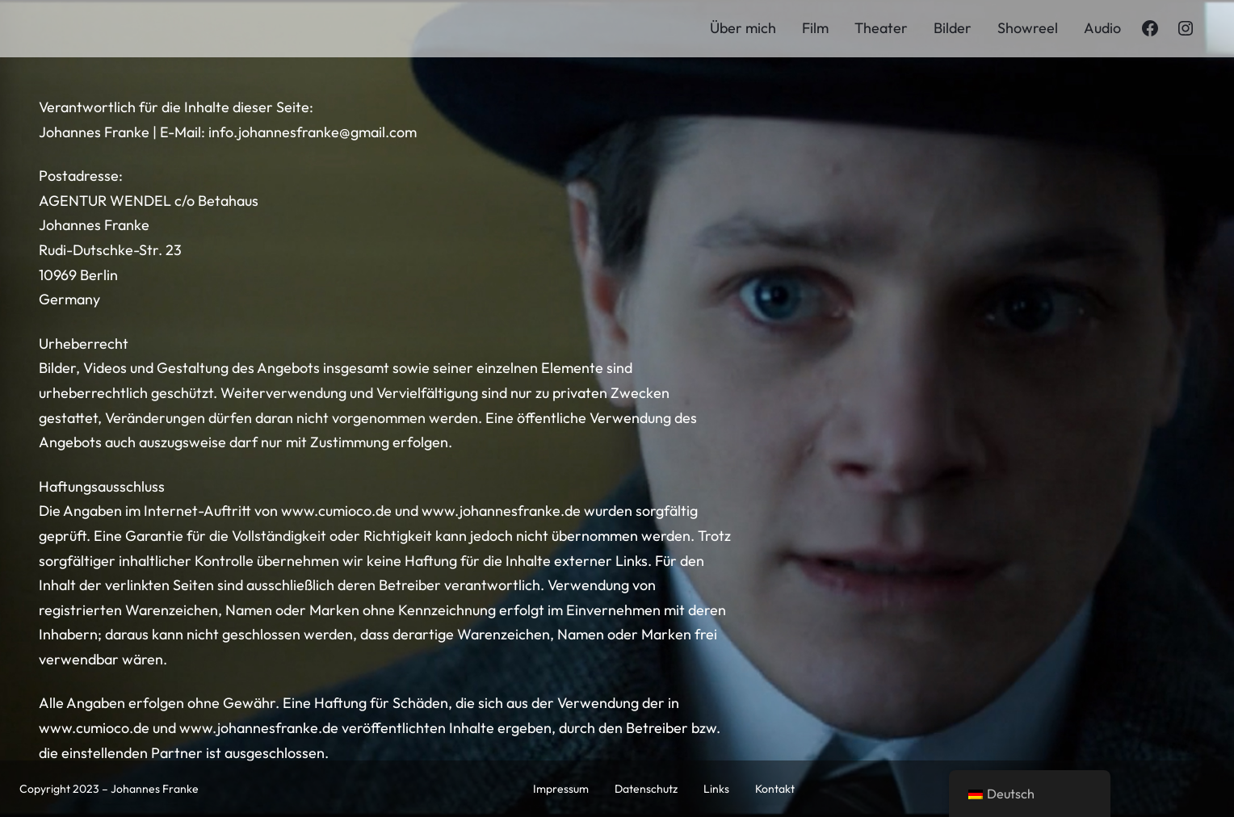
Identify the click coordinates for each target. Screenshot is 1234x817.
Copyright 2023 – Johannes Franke (109, 788)
